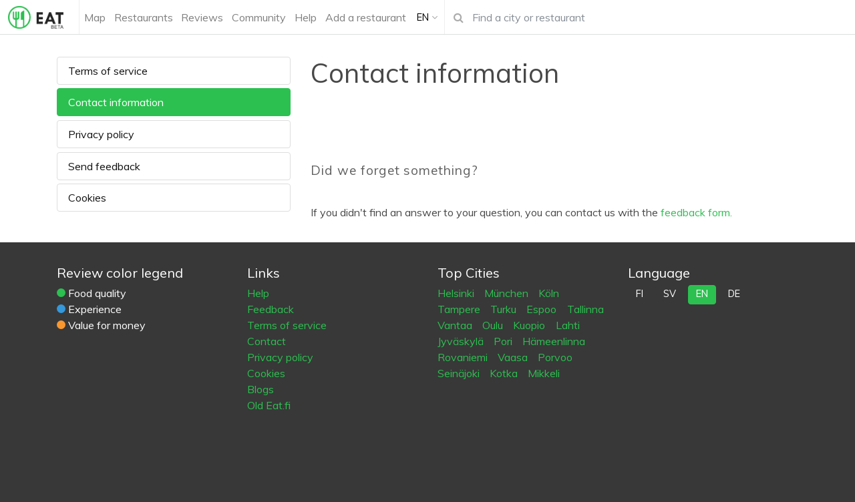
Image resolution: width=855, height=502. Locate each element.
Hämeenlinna (553, 341)
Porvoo (555, 357)
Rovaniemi (464, 357)
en (702, 294)
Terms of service (108, 70)
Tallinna (585, 309)
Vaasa (514, 357)
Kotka (505, 373)
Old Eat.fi (269, 405)
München (507, 293)
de (734, 294)
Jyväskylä (462, 341)
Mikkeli (544, 373)
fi (639, 294)
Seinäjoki (460, 373)
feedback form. (696, 212)
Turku (504, 309)
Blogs (260, 389)
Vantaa (456, 325)
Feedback (270, 309)
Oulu (494, 325)
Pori (504, 341)
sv (669, 294)
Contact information (116, 102)
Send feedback (104, 166)
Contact (266, 341)
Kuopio (530, 325)
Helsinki (457, 293)
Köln (548, 293)
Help (258, 293)
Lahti (568, 325)
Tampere (460, 309)
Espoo (542, 309)
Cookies (87, 197)
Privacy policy (101, 134)
